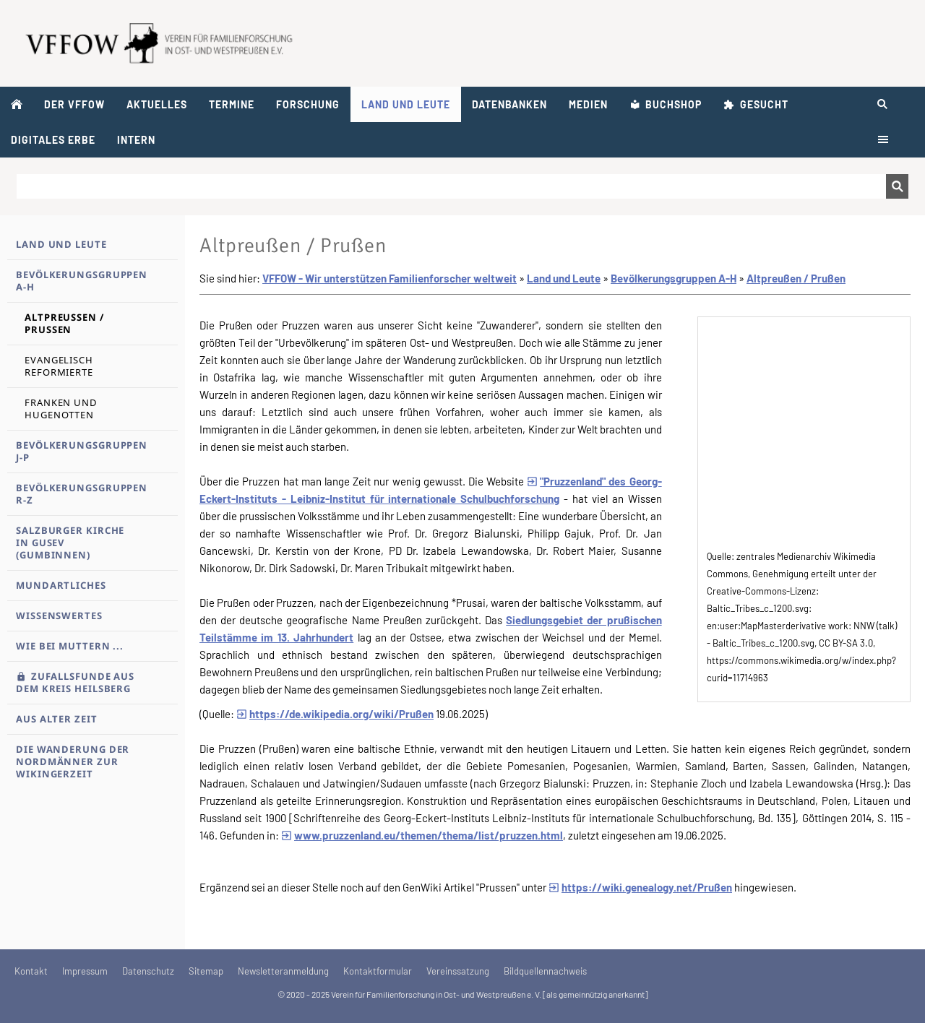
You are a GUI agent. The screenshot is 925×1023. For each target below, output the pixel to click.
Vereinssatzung (457, 971)
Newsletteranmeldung (283, 971)
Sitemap (206, 971)
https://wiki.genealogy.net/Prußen (640, 887)
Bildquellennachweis (545, 971)
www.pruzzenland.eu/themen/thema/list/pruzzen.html (422, 835)
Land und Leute (564, 278)
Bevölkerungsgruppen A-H (673, 278)
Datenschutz (148, 971)
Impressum (85, 971)
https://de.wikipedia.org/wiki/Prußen (335, 713)
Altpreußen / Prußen (796, 278)
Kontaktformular (377, 971)
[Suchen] (451, 186)
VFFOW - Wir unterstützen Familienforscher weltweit (389, 278)
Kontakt (31, 971)
